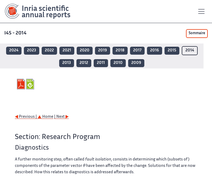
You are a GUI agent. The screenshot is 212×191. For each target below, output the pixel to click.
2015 (172, 50)
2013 (66, 63)
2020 (84, 50)
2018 (120, 50)
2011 (101, 63)
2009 (136, 63)
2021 (67, 50)
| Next (61, 117)
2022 (49, 50)
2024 (13, 50)
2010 (118, 63)
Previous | (26, 117)
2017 (137, 50)
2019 (102, 50)
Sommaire (197, 33)
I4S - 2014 (15, 33)
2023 (31, 50)
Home (45, 117)
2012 (84, 63)
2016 (154, 50)
